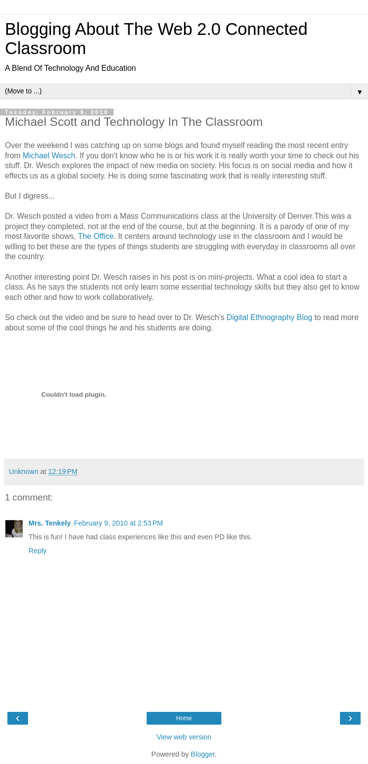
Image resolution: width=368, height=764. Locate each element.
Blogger (203, 754)
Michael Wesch (49, 155)
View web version (184, 737)
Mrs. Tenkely (50, 523)
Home (184, 718)
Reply (38, 551)
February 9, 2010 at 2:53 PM (118, 523)
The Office (96, 236)
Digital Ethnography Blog (269, 317)
